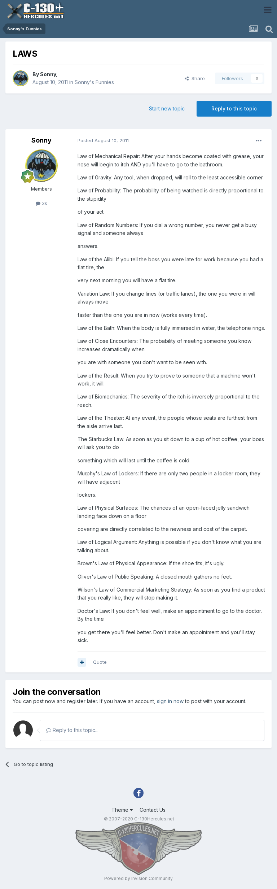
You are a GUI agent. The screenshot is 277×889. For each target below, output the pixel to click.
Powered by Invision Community (138, 878)
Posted (103, 140)
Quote (100, 662)
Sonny (48, 74)
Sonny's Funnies (94, 82)
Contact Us (153, 810)
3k (41, 203)
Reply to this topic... (72, 730)
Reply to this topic (234, 108)
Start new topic (167, 108)
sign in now (170, 701)
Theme (122, 810)
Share (195, 78)
